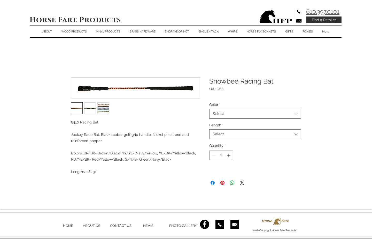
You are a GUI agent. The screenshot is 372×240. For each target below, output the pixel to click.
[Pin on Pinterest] (222, 183)
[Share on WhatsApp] (232, 183)
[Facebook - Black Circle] (204, 224)
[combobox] (255, 114)
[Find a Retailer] (324, 19)
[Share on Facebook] (213, 183)
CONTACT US (120, 226)
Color (215, 105)
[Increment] (229, 155)
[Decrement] (213, 155)
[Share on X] (242, 183)
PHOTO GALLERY (183, 226)
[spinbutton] (221, 155)
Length (216, 125)
